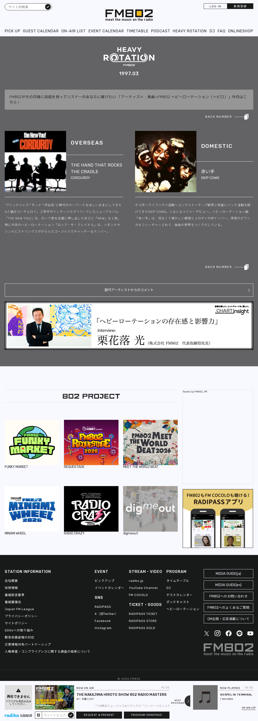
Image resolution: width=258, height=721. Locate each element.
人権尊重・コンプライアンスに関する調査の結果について (47, 651)
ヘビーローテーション (182, 609)
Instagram (103, 628)
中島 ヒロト (88, 699)
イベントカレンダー (109, 588)
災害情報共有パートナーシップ (28, 644)
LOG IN (215, 6)
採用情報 (11, 588)
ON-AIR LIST (73, 31)
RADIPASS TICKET (143, 614)
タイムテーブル (177, 581)
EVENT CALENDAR (106, 31)
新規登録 (240, 6)
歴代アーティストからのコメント (129, 290)
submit (71, 714)
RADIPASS (103, 606)
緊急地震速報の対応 (19, 637)
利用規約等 (26, 715)
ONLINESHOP (240, 31)
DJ (212, 31)
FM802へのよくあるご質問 (228, 608)
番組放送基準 (15, 595)
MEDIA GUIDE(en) (228, 585)
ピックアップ (104, 581)
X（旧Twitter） (106, 614)
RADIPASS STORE (143, 621)
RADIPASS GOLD (142, 628)
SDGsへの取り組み (19, 630)
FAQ (221, 31)
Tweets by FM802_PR (195, 391)
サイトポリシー (16, 623)
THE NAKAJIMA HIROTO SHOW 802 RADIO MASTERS (121, 694)
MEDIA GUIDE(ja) (228, 574)
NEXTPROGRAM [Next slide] (178, 702)
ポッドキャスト (178, 602)
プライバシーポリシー (21, 616)
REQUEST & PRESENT (99, 715)
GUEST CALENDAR (41, 31)
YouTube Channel (143, 588)
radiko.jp (136, 581)
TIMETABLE (137, 31)
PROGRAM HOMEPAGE (146, 715)
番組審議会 (13, 602)
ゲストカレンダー (179, 595)
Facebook (103, 621)
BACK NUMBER (218, 116)
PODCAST (160, 31)
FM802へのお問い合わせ (228, 596)
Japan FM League (19, 609)
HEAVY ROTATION (190, 31)
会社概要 (11, 581)
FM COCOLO (138, 595)
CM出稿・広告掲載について (228, 619)
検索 (48, 6)
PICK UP (12, 31)
